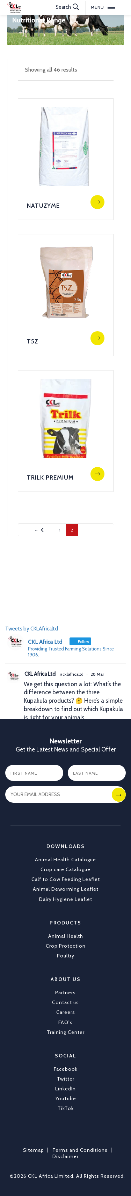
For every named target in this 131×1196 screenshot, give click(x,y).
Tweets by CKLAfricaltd (31, 629)
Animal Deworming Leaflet (66, 889)
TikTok (66, 1108)
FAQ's (65, 1022)
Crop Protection (66, 946)
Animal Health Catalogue (65, 859)
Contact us (65, 1002)
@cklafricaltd (71, 674)
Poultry (65, 956)
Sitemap (33, 1150)
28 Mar (97, 674)
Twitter (65, 1079)
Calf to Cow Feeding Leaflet (65, 879)
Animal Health (65, 936)
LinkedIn (65, 1088)
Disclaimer (65, 1156)
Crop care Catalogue (65, 869)
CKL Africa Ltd (40, 674)
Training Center (66, 1032)
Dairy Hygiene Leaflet (65, 899)
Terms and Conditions (80, 1150)
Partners (65, 992)
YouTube (65, 1098)
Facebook (66, 1069)
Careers (65, 1012)
